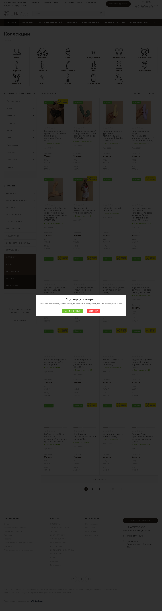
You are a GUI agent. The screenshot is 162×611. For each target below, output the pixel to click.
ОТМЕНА (93, 311)
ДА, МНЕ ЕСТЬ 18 (72, 311)
